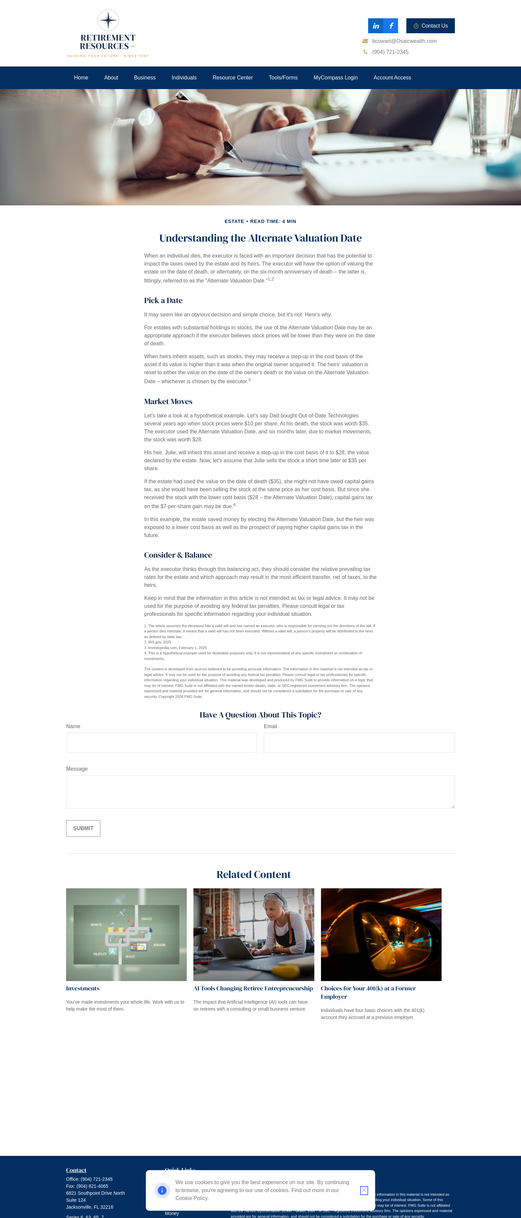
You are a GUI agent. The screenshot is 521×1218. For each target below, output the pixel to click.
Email (270, 726)
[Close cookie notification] (364, 1190)
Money (172, 1213)
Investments (82, 988)
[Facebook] (390, 25)
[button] (81, 77)
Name (73, 726)
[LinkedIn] (375, 25)
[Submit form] (83, 828)
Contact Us (430, 26)
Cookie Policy (191, 1198)
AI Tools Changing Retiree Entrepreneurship (253, 988)
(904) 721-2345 (97, 1179)
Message (77, 769)
